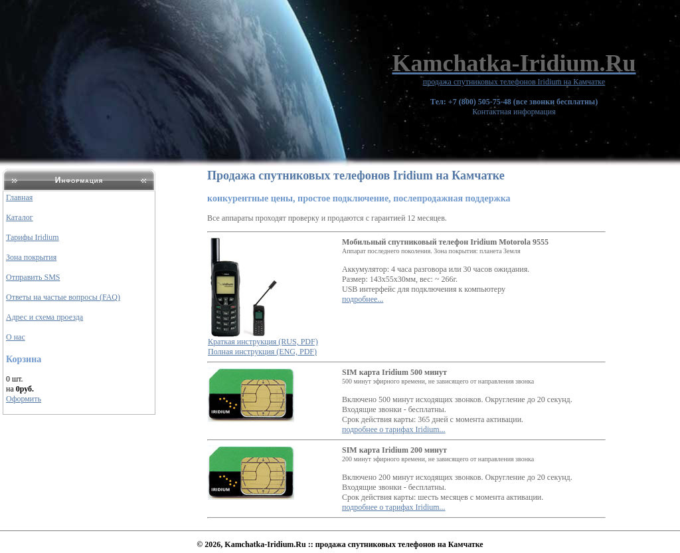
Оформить (23, 398)
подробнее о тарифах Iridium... (394, 429)
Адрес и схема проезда (44, 317)
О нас (15, 337)
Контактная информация (514, 106)
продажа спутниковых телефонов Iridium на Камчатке (514, 81)
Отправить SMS (33, 277)
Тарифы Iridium (32, 237)
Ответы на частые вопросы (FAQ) (63, 297)
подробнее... (362, 299)
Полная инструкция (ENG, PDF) (262, 351)
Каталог (19, 217)
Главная (19, 197)
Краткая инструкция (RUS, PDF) (263, 341)
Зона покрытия (31, 257)
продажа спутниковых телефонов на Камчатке (399, 544)
